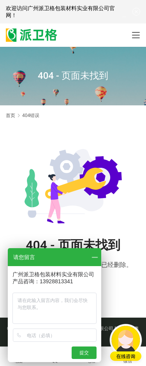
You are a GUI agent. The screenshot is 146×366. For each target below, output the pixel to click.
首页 (10, 115)
